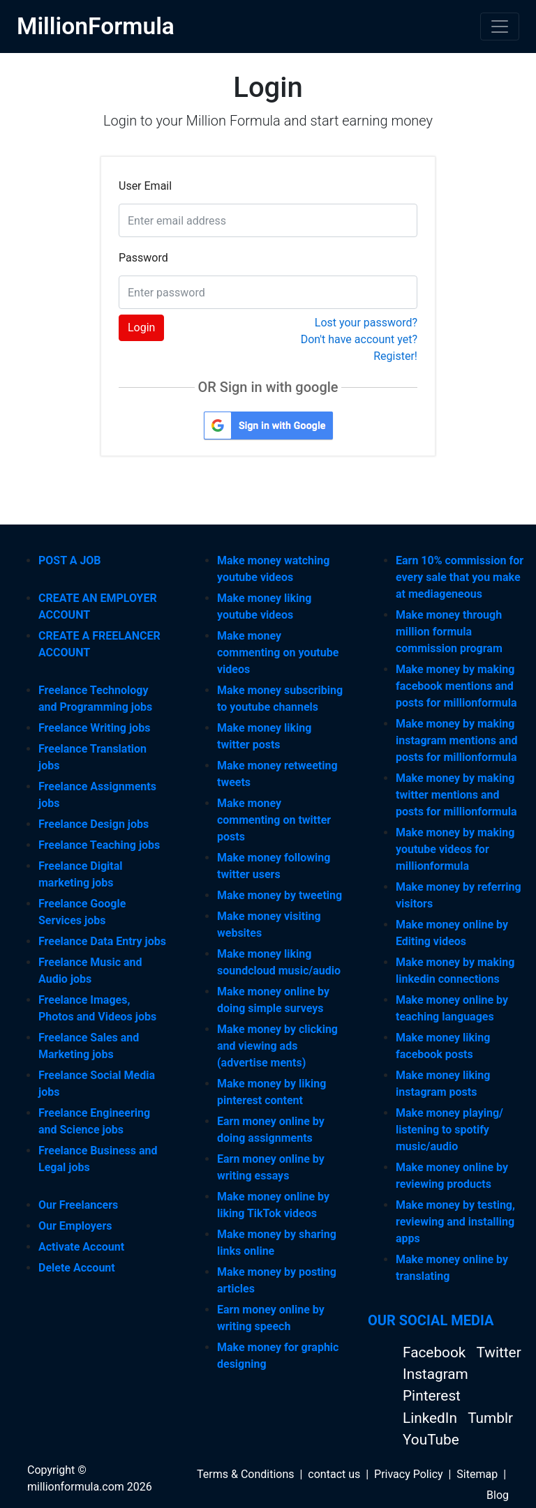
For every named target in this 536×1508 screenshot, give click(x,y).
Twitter (498, 1352)
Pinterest (432, 1395)
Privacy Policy (408, 1474)
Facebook (436, 1352)
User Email (145, 186)
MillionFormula (95, 26)
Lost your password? (366, 322)
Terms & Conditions (246, 1474)
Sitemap (477, 1474)
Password (143, 257)
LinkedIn (432, 1418)
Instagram (435, 1374)
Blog (497, 1495)
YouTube (431, 1439)
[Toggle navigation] (499, 26)
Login (141, 327)
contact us (334, 1474)
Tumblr (490, 1418)
